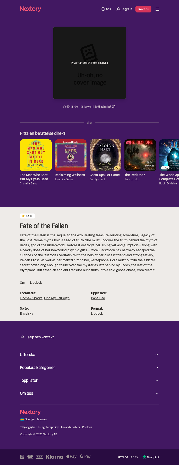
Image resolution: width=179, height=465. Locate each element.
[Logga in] (123, 9)
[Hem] (59, 9)
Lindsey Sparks (31, 298)
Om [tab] (22, 282)
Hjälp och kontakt (37, 336)
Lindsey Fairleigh (57, 298)
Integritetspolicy (48, 427)
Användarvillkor (70, 427)
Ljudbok (97, 313)
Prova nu (143, 9)
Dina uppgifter (113, 106)
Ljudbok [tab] (36, 282)
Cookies (87, 427)
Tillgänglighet (28, 427)
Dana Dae (98, 298)
